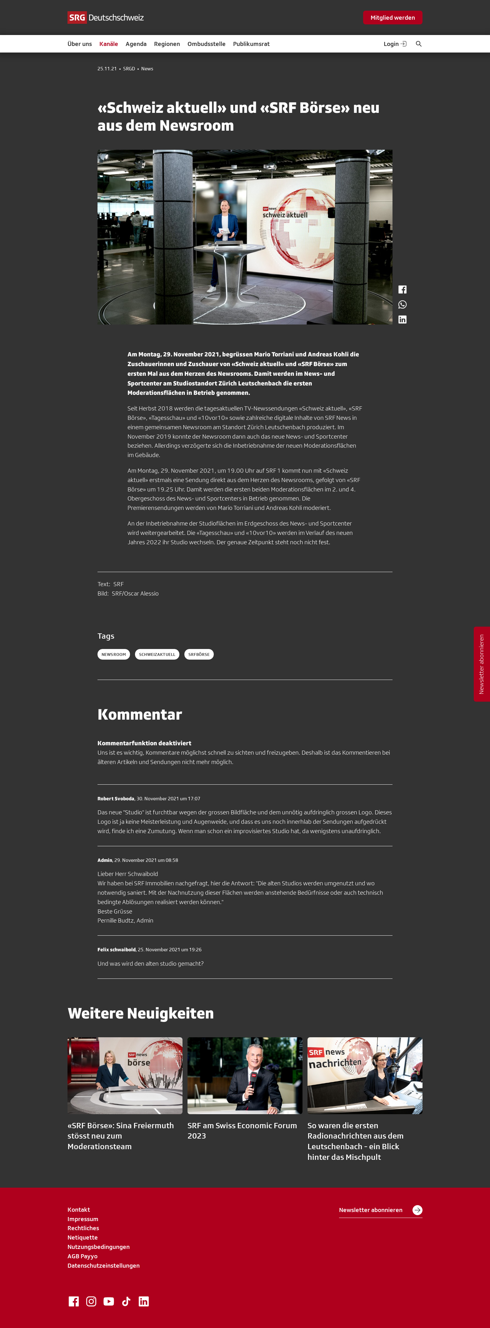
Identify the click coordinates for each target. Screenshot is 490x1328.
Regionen (167, 43)
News (147, 69)
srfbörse (199, 654)
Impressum (83, 1218)
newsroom (114, 654)
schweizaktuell (157, 654)
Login (396, 44)
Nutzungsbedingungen (99, 1246)
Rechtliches (83, 1228)
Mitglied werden (393, 17)
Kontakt (79, 1209)
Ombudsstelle (207, 43)
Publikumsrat (251, 43)
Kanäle (108, 43)
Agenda (136, 43)
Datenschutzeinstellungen (104, 1265)
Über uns (80, 43)
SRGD (129, 69)
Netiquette (83, 1237)
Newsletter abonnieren (380, 1210)
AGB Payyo (83, 1256)
